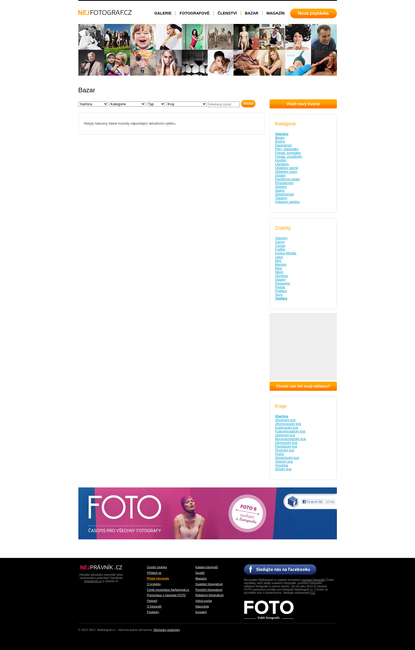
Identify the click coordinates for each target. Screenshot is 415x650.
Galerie (163, 13)
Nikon (279, 272)
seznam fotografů (313, 579)
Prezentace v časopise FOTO (166, 595)
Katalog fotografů (207, 567)
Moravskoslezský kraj (290, 439)
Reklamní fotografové (210, 595)
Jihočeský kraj (285, 420)
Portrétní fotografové (209, 589)
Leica (279, 257)
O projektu (154, 584)
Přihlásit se (154, 572)
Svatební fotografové (209, 584)
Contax (280, 246)
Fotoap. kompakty (288, 153)
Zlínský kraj (283, 469)
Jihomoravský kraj (288, 424)
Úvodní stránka (157, 567)
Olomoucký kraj (286, 443)
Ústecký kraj (284, 461)
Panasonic (282, 283)
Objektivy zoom (286, 172)
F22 (312, 592)
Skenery (281, 187)
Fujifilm (280, 249)
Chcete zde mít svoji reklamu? (303, 386)
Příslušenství (284, 183)
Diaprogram (283, 145)
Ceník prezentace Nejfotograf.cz (168, 589)
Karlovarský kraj (286, 428)
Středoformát (284, 194)
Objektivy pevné (286, 168)
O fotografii (154, 606)
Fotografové (195, 13)
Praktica (281, 291)
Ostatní (280, 175)
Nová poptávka (313, 13)
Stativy (280, 190)
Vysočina (281, 465)
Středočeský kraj (287, 458)
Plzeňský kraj (284, 450)
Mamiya (281, 264)
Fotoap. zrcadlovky (288, 157)
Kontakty (201, 612)
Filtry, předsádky (287, 149)
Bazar (251, 13)
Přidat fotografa (158, 578)
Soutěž (200, 572)
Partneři (152, 600)
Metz (278, 268)
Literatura (282, 164)
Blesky (280, 138)
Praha (279, 454)
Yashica (281, 298)
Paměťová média (287, 179)
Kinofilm (281, 160)
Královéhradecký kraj (290, 431)
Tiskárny (281, 198)
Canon (280, 242)
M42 (278, 261)
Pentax (280, 287)
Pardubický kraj (286, 446)
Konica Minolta (286, 253)
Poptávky (153, 612)
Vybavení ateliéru (287, 202)
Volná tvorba (204, 600)
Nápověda (202, 606)
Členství (227, 13)
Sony (279, 295)
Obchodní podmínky (166, 629)
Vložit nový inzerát (303, 104)
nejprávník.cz (93, 581)
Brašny (280, 141)
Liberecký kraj (285, 435)
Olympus (281, 276)
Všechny (281, 134)
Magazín (276, 13)
